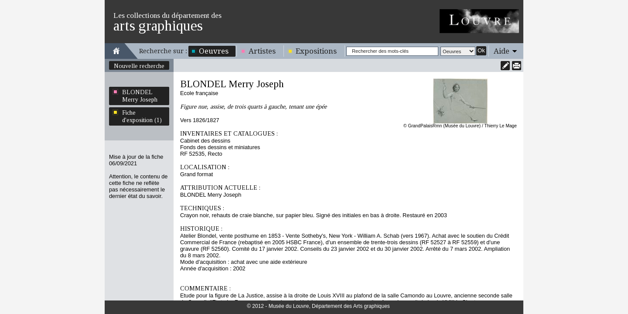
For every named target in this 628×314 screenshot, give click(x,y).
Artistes (262, 51)
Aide (501, 51)
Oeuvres (214, 51)
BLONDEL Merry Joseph (139, 96)
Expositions (316, 51)
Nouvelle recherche (139, 65)
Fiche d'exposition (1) (142, 116)
